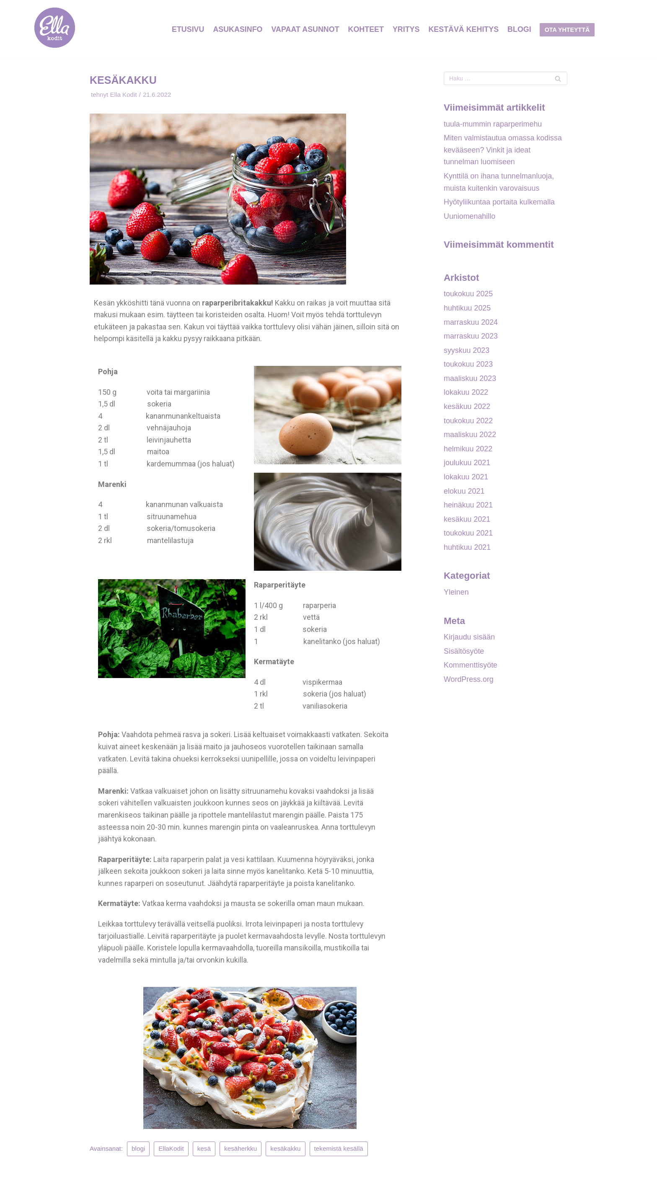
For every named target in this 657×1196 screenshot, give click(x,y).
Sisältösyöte (464, 654)
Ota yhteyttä (568, 29)
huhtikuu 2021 (467, 550)
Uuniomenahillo (470, 217)
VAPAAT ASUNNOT (305, 29)
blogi (138, 1151)
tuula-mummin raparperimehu (493, 124)
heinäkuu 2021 (468, 507)
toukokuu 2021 (468, 536)
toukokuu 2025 (468, 295)
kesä (204, 1151)
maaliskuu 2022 (470, 436)
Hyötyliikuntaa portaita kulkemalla (500, 203)
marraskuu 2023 (471, 337)
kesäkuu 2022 (467, 408)
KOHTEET (366, 29)
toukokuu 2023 (468, 366)
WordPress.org (469, 682)
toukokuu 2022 (468, 422)
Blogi (520, 29)
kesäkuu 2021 (467, 522)
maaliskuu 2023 (470, 380)
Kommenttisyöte (471, 668)
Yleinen (456, 595)
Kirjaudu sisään (469, 640)
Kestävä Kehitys (464, 29)
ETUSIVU (187, 29)
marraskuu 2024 (471, 323)
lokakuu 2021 (466, 479)
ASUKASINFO (237, 29)
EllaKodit (171, 1151)
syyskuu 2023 (467, 351)
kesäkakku (286, 1151)
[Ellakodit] (54, 30)
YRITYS (406, 29)
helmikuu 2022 (468, 451)
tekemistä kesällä (338, 1151)
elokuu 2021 (464, 493)
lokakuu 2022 (466, 394)
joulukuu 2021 (467, 465)
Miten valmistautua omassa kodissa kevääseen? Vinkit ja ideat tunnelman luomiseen (503, 150)
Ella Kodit (123, 94)
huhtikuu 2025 (467, 309)
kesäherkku (241, 1151)
